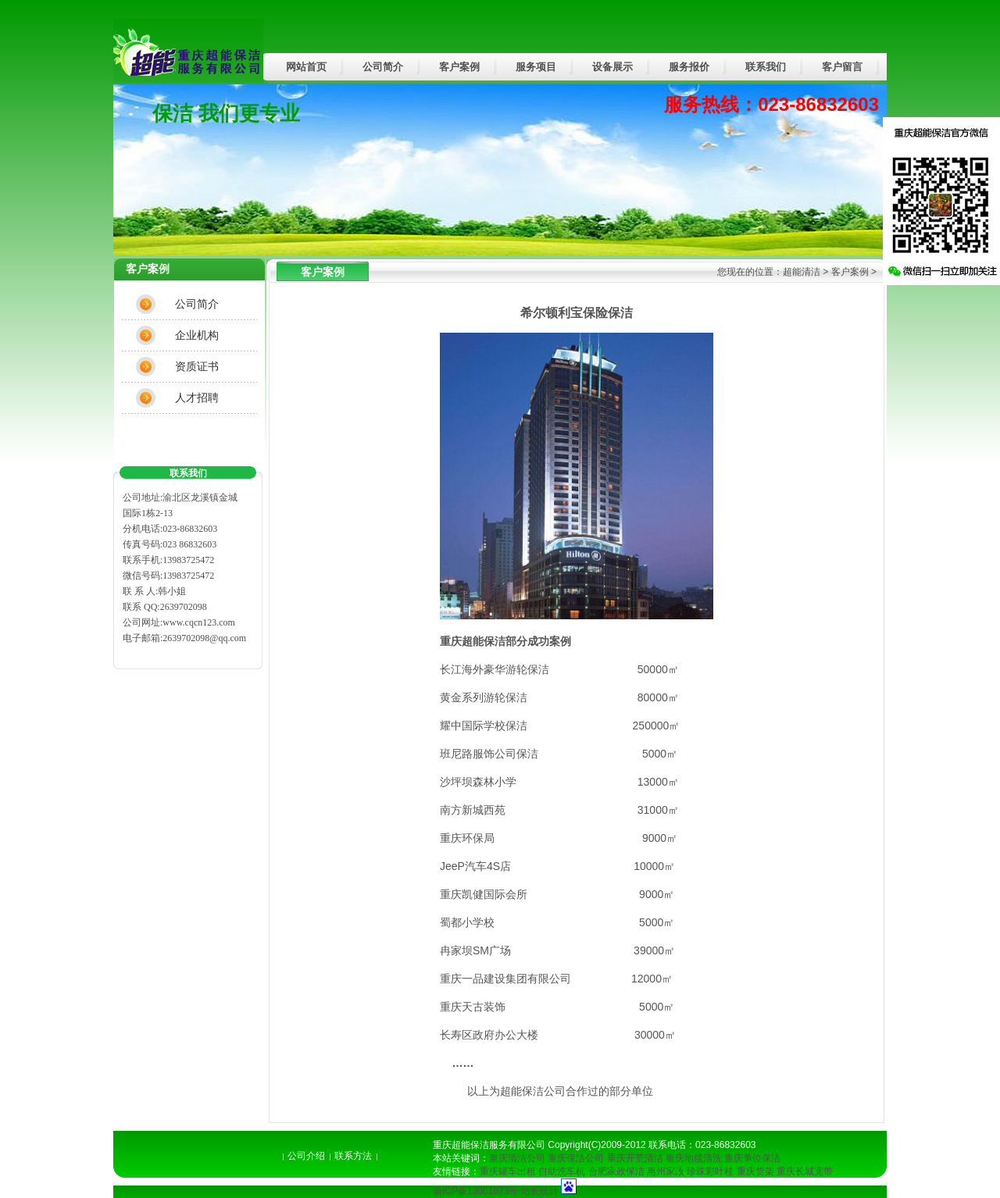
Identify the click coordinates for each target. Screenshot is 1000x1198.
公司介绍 (306, 1155)
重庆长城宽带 (805, 1171)
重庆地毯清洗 (694, 1158)
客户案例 (459, 67)
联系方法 (353, 1155)
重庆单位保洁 (752, 1158)
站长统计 (540, 1191)
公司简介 (382, 67)
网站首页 (306, 67)
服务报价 (689, 67)
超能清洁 (801, 271)
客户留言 (842, 67)
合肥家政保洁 (616, 1171)
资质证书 (197, 366)
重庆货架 (755, 1171)
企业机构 (197, 335)
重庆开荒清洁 (635, 1158)
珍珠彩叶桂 (710, 1171)
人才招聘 (197, 397)
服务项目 (536, 67)
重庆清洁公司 (517, 1158)
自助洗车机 (561, 1171)
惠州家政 (665, 1171)
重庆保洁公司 (576, 1158)
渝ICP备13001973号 (475, 1191)
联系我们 (765, 67)
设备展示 (612, 67)
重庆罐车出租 (508, 1171)
